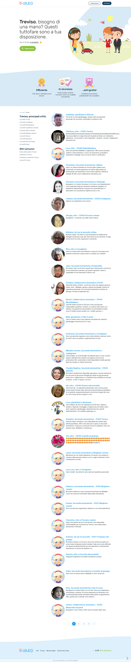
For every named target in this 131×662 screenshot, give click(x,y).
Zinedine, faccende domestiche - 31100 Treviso (87, 419)
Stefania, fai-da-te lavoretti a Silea (81, 232)
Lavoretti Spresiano (26, 139)
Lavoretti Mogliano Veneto (28, 133)
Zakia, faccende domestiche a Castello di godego (88, 571)
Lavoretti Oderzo (25, 136)
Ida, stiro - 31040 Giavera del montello (83, 385)
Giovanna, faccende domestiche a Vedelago (85, 182)
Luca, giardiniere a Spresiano (78, 402)
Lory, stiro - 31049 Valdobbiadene (81, 148)
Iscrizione (107, 3)
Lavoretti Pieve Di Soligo (27, 141)
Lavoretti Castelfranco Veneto (29, 128)
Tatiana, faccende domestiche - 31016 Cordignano (88, 199)
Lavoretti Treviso (25, 119)
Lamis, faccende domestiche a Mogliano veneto (87, 453)
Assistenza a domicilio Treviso (29, 157)
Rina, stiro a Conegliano (76, 249)
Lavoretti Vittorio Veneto (27, 130)
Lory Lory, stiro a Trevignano (78, 469)
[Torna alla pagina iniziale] (27, 3)
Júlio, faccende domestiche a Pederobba (84, 266)
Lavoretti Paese (24, 144)
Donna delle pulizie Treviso (28, 152)
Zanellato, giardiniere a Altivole (80, 114)
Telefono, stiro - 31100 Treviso (79, 131)
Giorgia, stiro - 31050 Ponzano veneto (82, 215)
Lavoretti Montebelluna (27, 125)
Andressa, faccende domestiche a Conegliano (86, 334)
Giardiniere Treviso (26, 154)
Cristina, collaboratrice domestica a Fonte (84, 283)
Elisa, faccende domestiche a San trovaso (84, 588)
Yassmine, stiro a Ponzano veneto (81, 520)
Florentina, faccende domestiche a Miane (84, 165)
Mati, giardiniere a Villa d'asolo (79, 317)
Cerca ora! (28, 48)
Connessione (94, 3)
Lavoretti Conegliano (26, 122)
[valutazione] (101, 651)
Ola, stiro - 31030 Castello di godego (82, 436)
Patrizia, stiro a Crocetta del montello (82, 554)
